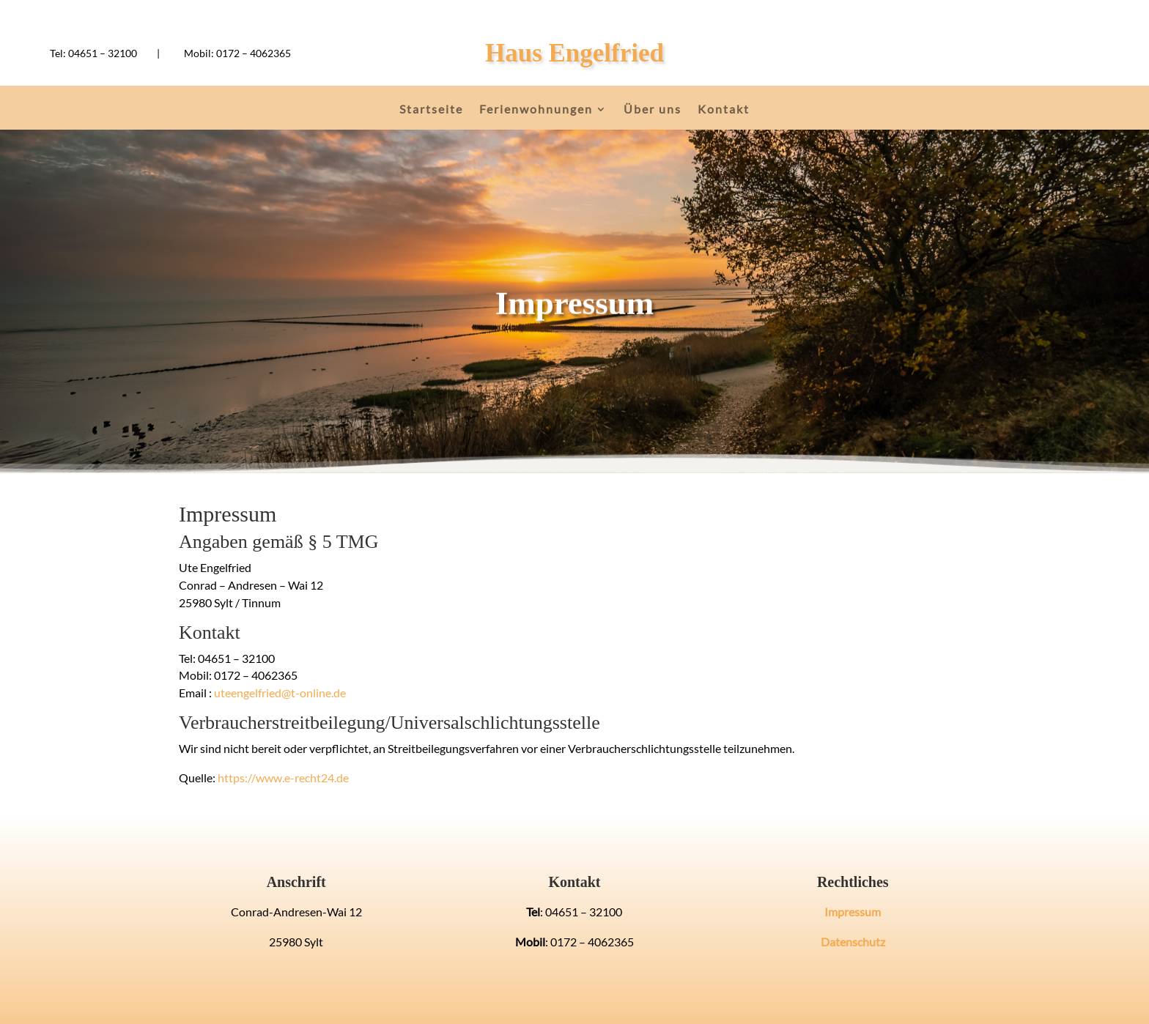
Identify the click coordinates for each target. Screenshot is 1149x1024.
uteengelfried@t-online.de (280, 693)
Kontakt (724, 110)
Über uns (652, 110)
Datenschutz (853, 942)
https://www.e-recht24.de (283, 777)
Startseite (431, 110)
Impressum (852, 912)
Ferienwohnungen (536, 110)
